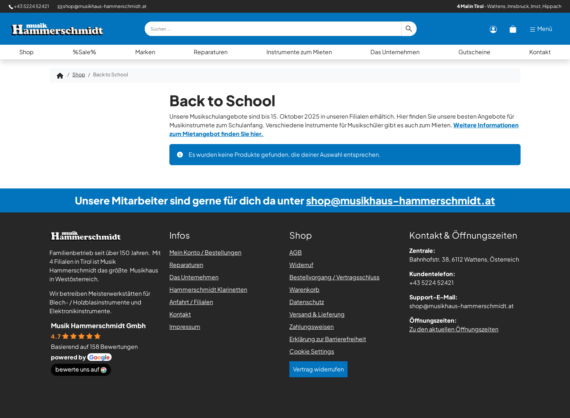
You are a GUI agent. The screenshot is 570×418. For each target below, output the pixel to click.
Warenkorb (304, 289)
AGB (295, 252)
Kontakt (540, 52)
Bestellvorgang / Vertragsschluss (334, 277)
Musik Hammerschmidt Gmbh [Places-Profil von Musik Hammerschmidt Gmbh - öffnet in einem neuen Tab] (98, 325)
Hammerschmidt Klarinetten (208, 289)
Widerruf (301, 264)
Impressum (184, 326)
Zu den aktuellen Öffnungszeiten (453, 329)
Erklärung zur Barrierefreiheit (327, 339)
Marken (145, 52)
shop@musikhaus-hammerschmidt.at (102, 6)
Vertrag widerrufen (318, 369)
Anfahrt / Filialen (191, 302)
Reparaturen (211, 52)
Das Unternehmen (395, 52)
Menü (540, 29)
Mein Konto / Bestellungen (205, 252)
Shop (26, 52)
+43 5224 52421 (29, 6)
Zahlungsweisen (311, 326)
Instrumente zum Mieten (299, 52)
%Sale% (84, 52)
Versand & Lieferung (317, 314)
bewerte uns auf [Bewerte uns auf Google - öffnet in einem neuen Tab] (81, 369)
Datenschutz (306, 302)
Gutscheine (474, 52)
